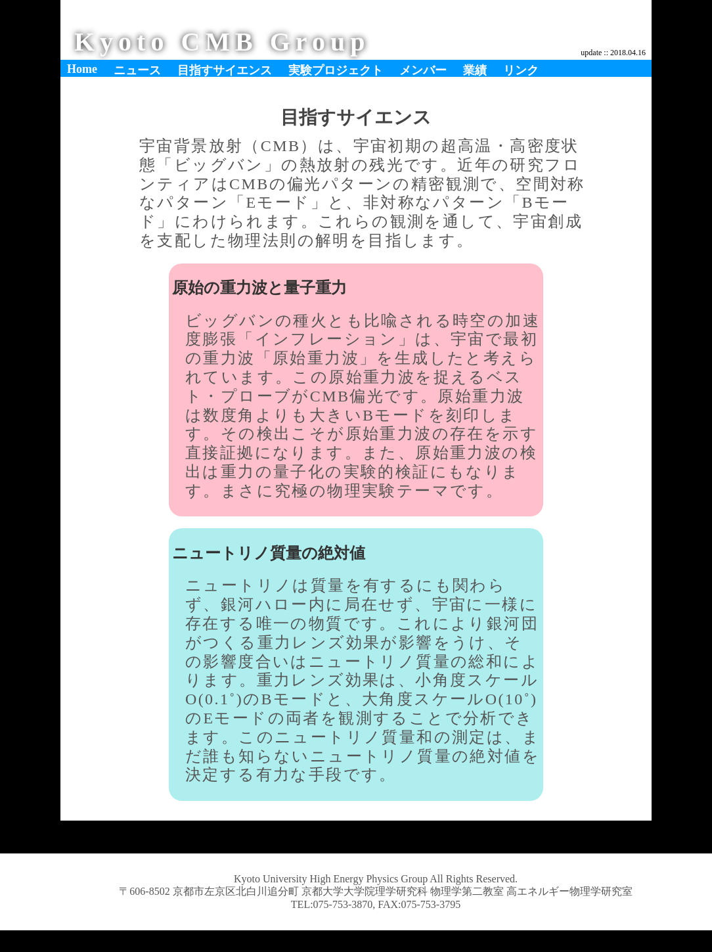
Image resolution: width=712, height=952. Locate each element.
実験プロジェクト (335, 70)
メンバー (423, 70)
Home (82, 69)
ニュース (137, 70)
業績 (475, 70)
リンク (521, 70)
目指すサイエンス (224, 70)
